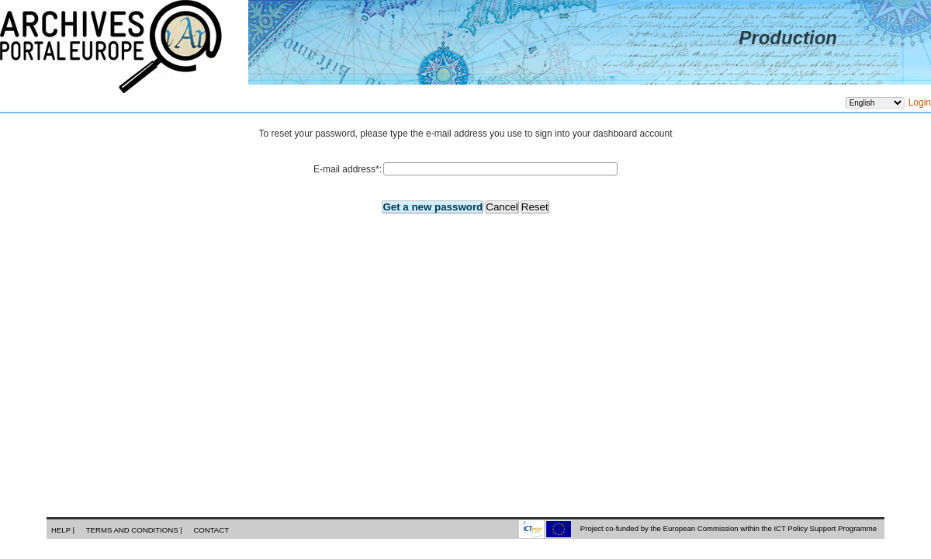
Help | (64, 530)
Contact (211, 530)
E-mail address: (347, 169)
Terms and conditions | (135, 530)
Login (920, 102)
